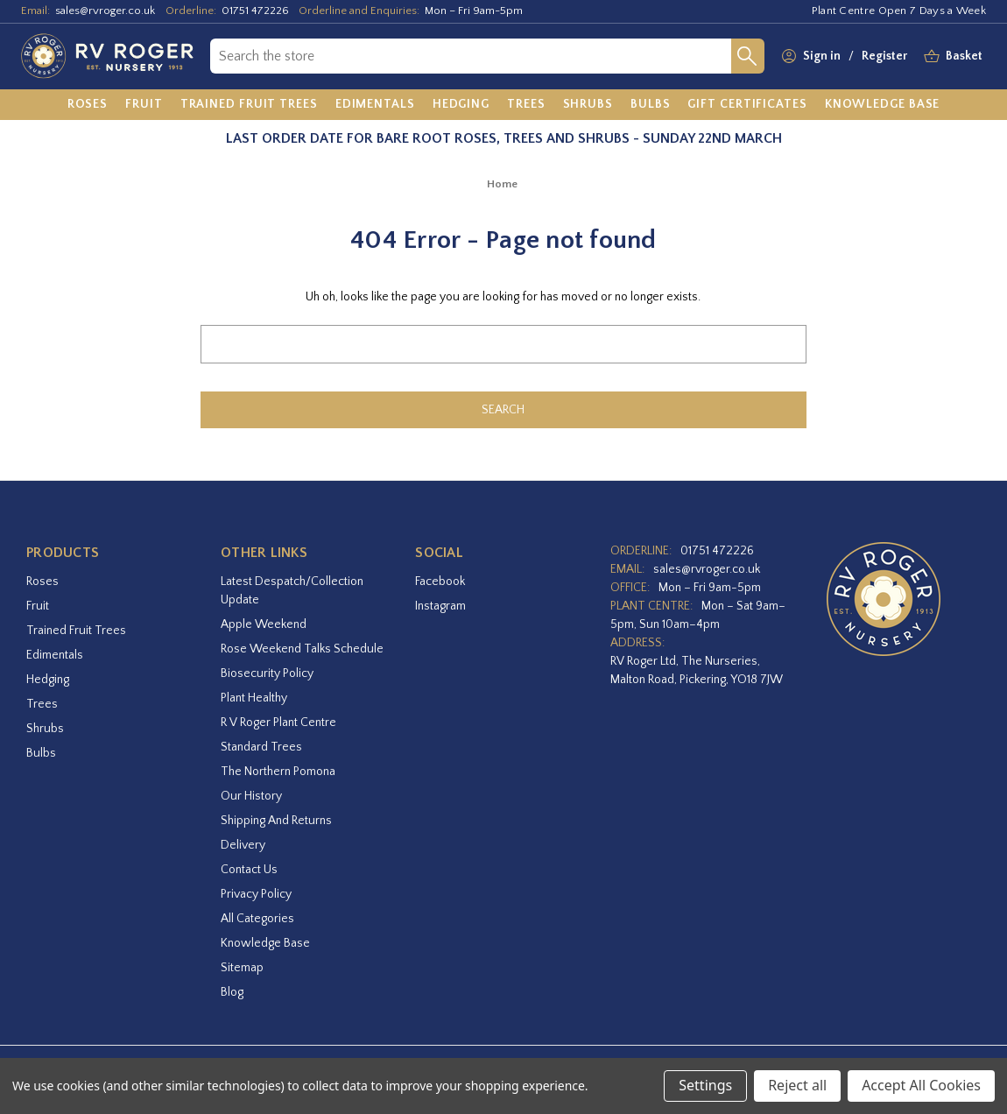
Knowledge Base (265, 943)
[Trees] (526, 105)
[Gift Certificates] (747, 105)
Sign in (822, 56)
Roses (42, 582)
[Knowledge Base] (882, 105)
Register (884, 56)
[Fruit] (144, 105)
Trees (42, 704)
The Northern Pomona (278, 772)
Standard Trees (261, 747)
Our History (251, 796)
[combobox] (471, 56)
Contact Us (249, 870)
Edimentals (54, 655)
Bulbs (41, 753)
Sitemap (242, 968)
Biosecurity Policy (267, 673)
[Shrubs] (588, 105)
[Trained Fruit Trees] (249, 105)
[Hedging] (461, 105)
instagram (440, 606)
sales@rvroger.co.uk (105, 10)
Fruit (37, 606)
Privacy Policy (256, 894)
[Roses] (88, 105)
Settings (705, 1085)
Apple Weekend (263, 624)
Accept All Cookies (921, 1085)
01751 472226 (255, 10)
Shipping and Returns (276, 821)
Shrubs (45, 729)
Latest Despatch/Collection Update (292, 591)
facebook (440, 582)
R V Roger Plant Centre (278, 723)
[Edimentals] (375, 105)
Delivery (243, 845)
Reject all (797, 1085)
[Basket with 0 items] (964, 56)
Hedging (47, 680)
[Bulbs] (651, 105)
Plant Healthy (254, 698)
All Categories (257, 919)
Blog (232, 992)
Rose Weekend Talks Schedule (302, 649)
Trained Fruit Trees (76, 631)
